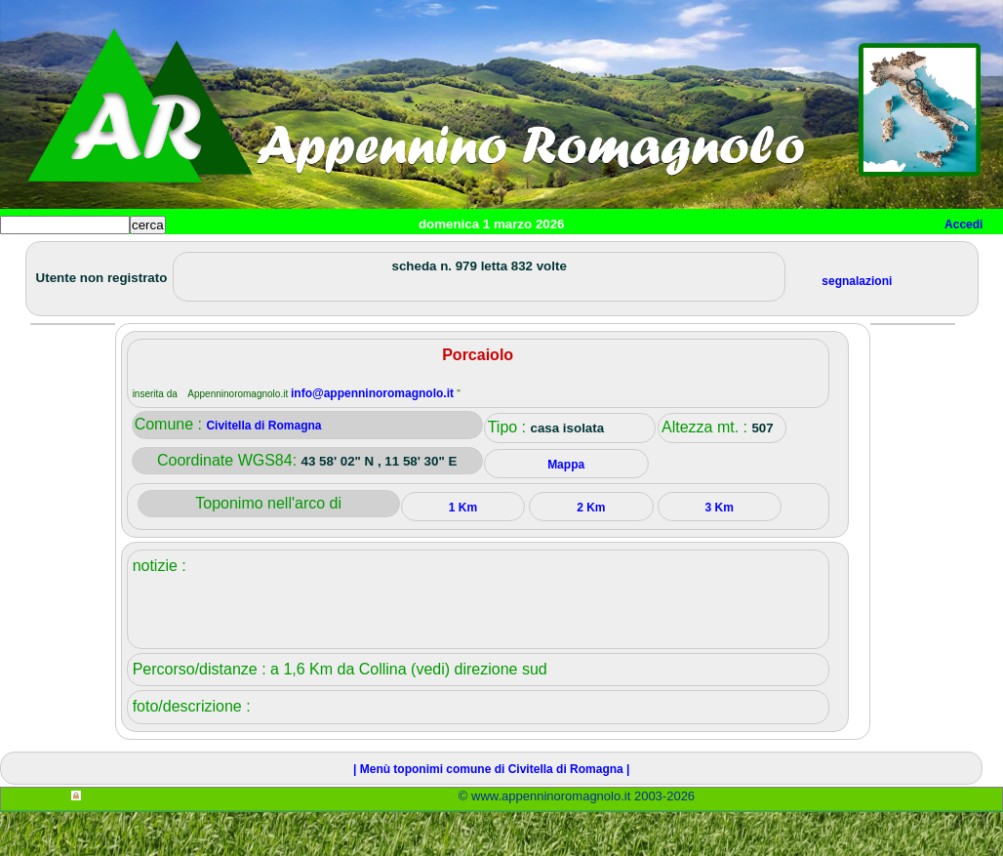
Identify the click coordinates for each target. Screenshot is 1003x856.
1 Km (463, 551)
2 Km (591, 551)
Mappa (632, 256)
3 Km (719, 551)
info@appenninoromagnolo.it (374, 437)
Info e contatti (731, 256)
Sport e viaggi (267, 256)
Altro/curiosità (527, 256)
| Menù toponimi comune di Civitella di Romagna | (491, 813)
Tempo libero (396, 256)
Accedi (963, 224)
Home (33, 256)
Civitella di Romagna (263, 469)
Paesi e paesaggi (134, 256)
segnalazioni (857, 325)
